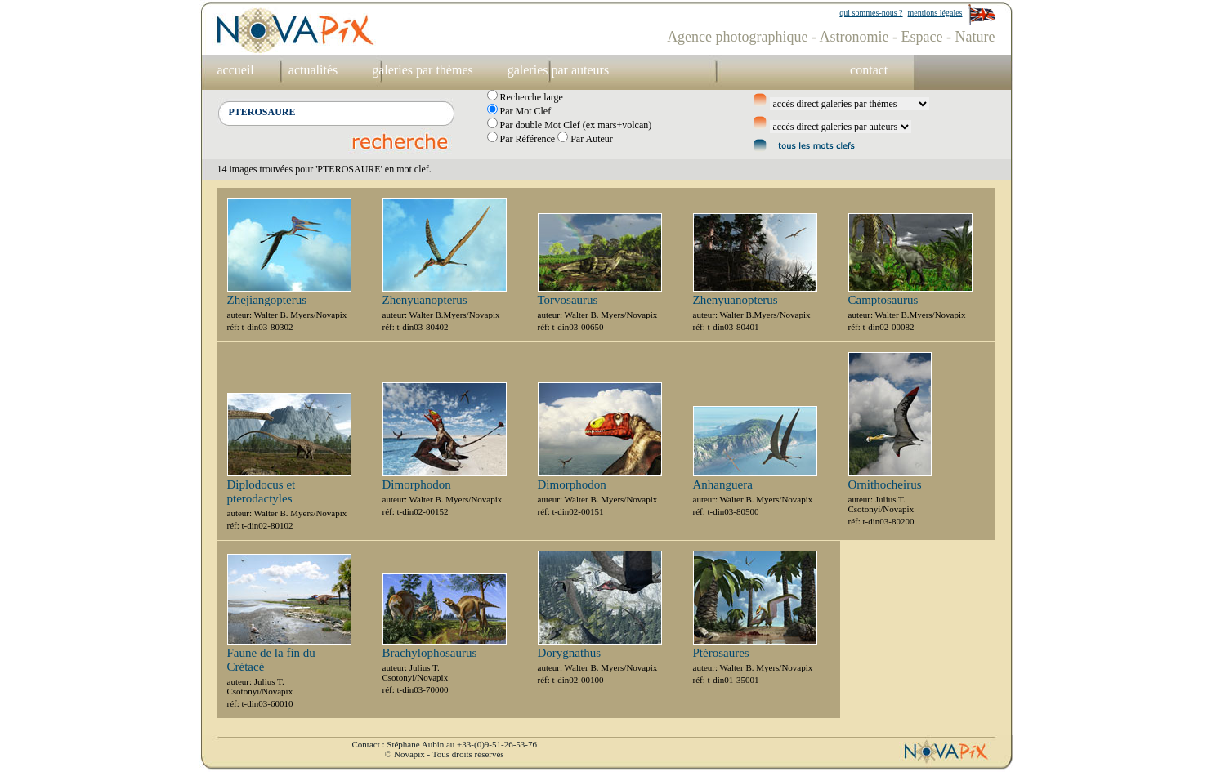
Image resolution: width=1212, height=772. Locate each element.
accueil (235, 70)
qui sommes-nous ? (870, 12)
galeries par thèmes (422, 70)
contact (869, 70)
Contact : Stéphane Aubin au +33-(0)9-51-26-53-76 (444, 744)
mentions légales (935, 12)
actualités (313, 70)
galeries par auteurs (558, 70)
